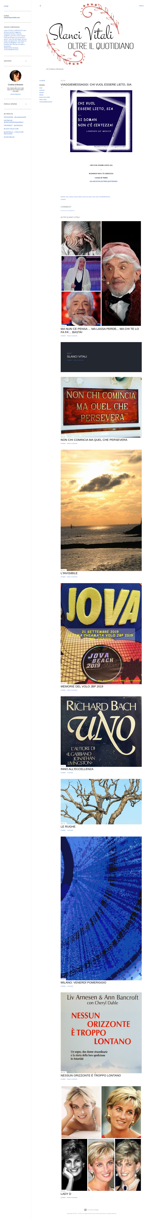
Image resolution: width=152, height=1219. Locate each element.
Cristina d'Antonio (15, 85)
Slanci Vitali (42, 99)
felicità (41, 95)
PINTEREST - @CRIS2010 (13, 125)
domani (41, 92)
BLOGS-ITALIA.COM (11, 129)
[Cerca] (141, 5)
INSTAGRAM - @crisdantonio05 (15, 117)
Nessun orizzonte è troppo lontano (91, 1075)
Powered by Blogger (91, 1210)
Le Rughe (68, 826)
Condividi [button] (42, 80)
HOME (6, 6)
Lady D (66, 1193)
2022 (40, 88)
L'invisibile (69, 573)
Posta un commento (68, 210)
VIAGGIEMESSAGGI (45, 102)
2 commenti (70, 830)
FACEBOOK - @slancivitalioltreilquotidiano (13, 121)
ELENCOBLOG (9, 137)
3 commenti (70, 772)
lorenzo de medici (44, 97)
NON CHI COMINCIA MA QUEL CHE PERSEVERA (94, 439)
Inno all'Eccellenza (77, 769)
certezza (41, 90)
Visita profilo (15, 94)
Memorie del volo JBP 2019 (82, 686)
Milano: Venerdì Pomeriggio (83, 982)
